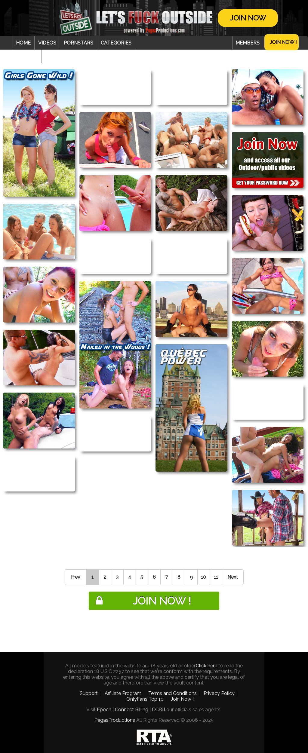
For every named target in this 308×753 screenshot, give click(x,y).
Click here (206, 666)
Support (89, 693)
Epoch (104, 709)
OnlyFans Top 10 (145, 699)
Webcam (27, 56)
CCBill (158, 709)
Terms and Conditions (172, 693)
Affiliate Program (123, 693)
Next (232, 577)
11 (216, 577)
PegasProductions (114, 720)
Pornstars (78, 43)
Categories (116, 43)
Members (248, 43)
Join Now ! (283, 42)
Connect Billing (131, 709)
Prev (75, 577)
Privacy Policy (219, 693)
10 (203, 577)
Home (23, 43)
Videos (47, 43)
